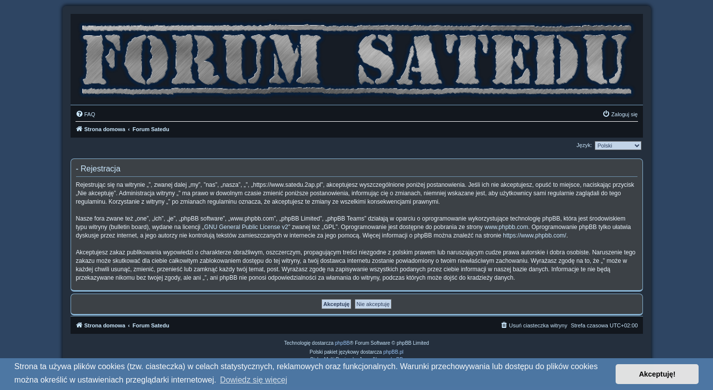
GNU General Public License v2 (246, 227)
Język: (584, 145)
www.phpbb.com (506, 227)
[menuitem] (85, 114)
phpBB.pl (393, 352)
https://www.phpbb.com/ (534, 235)
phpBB (342, 343)
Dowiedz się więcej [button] (253, 380)
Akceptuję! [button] (657, 374)
